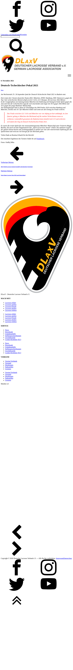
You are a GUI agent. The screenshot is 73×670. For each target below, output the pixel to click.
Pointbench (40, 139)
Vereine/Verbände (11, 361)
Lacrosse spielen (10, 305)
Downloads (9, 332)
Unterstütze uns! (6, 34)
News (2, 90)
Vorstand (8, 363)
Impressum (59, 558)
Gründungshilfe (10, 334)
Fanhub (18, 34)
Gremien (8, 369)
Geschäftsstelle (10, 338)
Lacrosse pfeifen (10, 308)
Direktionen (9, 365)
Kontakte (24, 34)
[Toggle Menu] (69, 75)
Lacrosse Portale (10, 306)
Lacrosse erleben (11, 310)
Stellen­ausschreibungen (13, 336)
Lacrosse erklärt (10, 303)
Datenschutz (67, 558)
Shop (13, 34)
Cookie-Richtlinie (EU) (13, 339)
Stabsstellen (9, 367)
